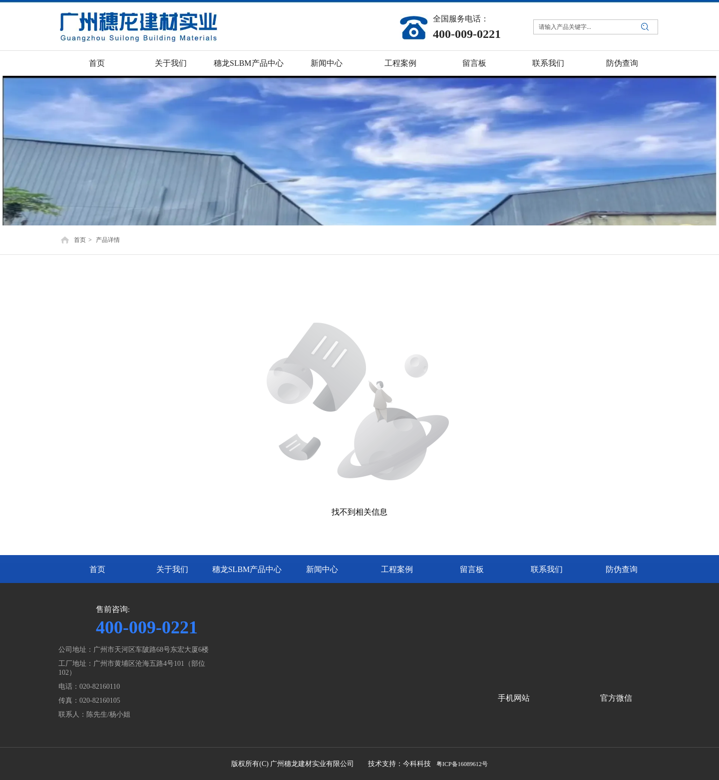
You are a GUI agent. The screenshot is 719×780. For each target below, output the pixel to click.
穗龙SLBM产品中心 (247, 569)
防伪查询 (622, 569)
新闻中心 (322, 569)
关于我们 (172, 569)
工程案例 (397, 569)
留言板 (472, 569)
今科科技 (417, 764)
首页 (80, 239)
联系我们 (547, 569)
